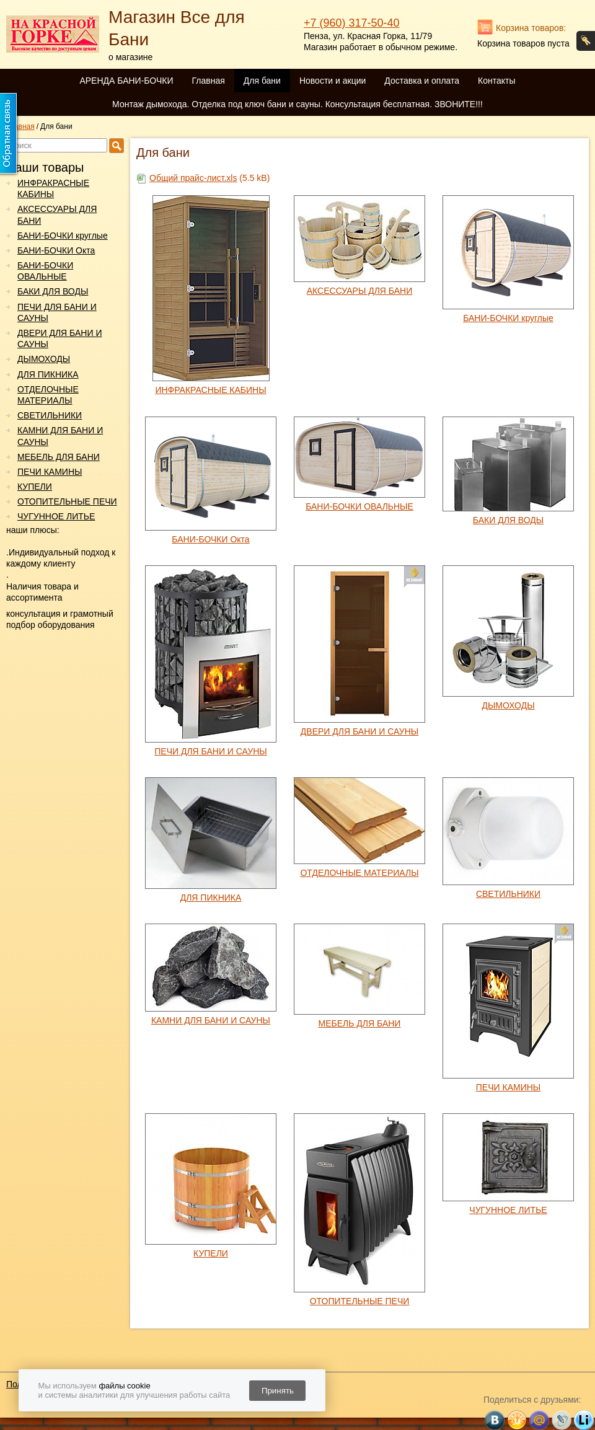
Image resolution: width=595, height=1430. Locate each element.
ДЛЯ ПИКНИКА (48, 374)
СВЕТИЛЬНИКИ (49, 415)
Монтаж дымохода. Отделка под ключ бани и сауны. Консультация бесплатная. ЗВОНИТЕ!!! (297, 104)
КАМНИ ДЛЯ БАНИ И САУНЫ (60, 435)
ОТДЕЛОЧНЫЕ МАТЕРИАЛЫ (48, 394)
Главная (208, 81)
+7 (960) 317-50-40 (352, 23)
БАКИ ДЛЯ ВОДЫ (52, 291)
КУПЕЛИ (34, 487)
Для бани (262, 81)
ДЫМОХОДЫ (43, 359)
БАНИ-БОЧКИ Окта (56, 250)
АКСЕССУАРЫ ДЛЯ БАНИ (57, 214)
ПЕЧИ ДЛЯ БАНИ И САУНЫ (57, 312)
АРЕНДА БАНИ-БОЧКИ (126, 81)
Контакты (496, 81)
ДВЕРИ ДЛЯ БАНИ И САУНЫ (59, 338)
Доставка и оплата (421, 81)
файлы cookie (124, 1385)
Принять (278, 1390)
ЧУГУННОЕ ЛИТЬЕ (56, 516)
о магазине (130, 57)
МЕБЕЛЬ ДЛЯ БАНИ (58, 457)
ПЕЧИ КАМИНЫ (49, 472)
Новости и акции (332, 81)
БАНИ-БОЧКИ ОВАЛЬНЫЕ (45, 270)
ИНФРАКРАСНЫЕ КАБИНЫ (53, 188)
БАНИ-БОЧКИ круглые (62, 236)
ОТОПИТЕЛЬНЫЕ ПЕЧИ (67, 501)
